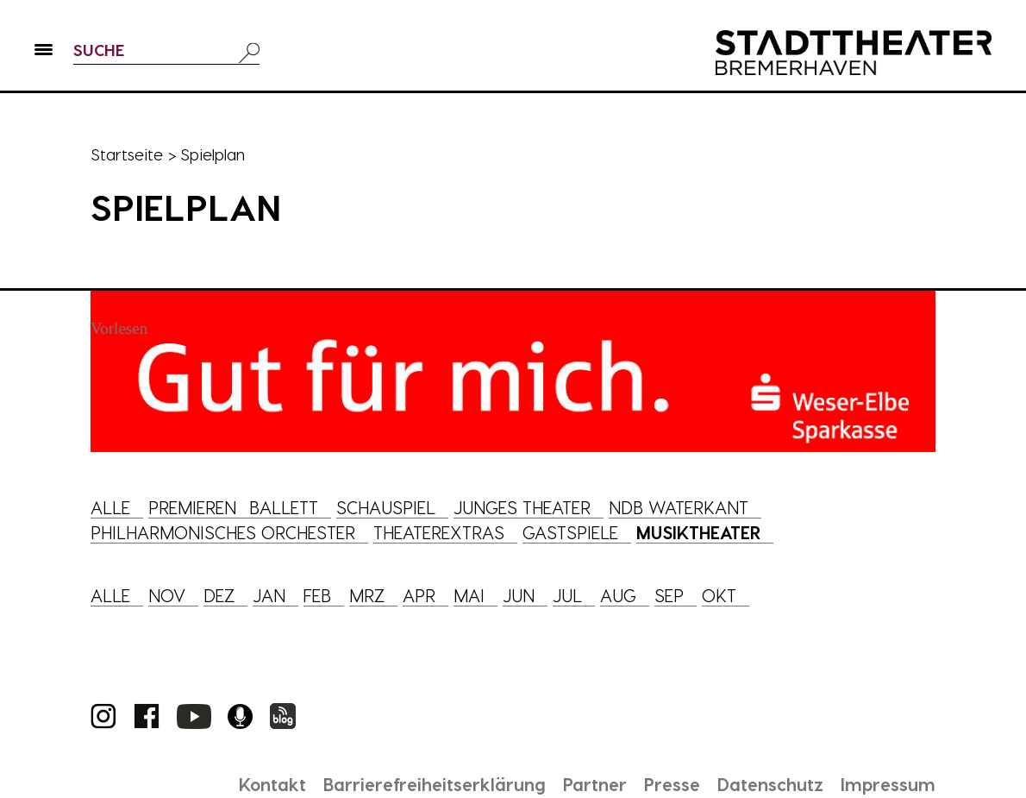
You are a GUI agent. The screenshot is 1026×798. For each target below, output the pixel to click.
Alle (110, 507)
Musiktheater (698, 532)
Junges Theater (522, 507)
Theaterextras (438, 532)
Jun (519, 595)
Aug (618, 595)
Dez (219, 595)
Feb (317, 595)
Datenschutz (770, 784)
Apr (419, 595)
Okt (719, 595)
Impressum (888, 784)
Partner (595, 784)
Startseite (127, 154)
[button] (43, 53)
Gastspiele (570, 532)
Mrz (367, 595)
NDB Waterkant (678, 507)
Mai (469, 595)
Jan (269, 595)
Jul (567, 595)
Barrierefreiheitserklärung (434, 784)
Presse (672, 784)
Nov (166, 595)
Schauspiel (385, 507)
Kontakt (272, 784)
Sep (669, 595)
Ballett (283, 507)
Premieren (192, 507)
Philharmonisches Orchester (223, 532)
